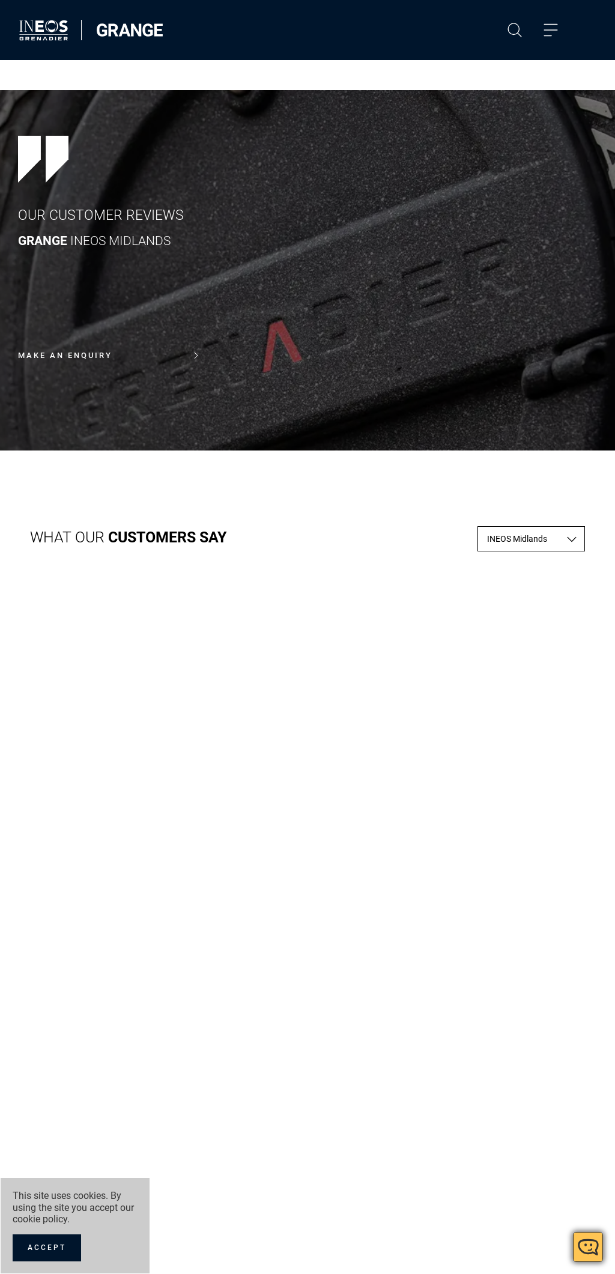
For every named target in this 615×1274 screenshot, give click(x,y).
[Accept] (47, 1247)
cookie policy (40, 1219)
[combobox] (531, 539)
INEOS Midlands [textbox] (517, 539)
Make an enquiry (108, 355)
